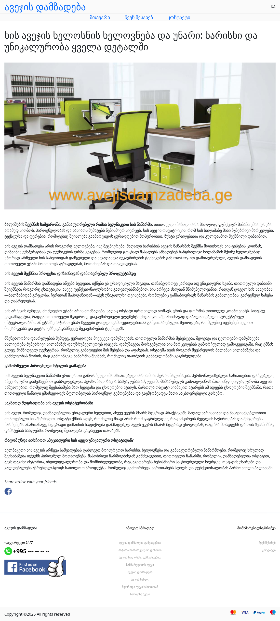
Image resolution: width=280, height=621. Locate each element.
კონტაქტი (179, 17)
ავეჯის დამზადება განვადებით (140, 543)
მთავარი (100, 17)
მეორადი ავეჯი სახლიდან (140, 587)
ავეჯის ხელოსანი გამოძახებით (140, 557)
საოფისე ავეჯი (140, 594)
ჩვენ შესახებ (139, 17)
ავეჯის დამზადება (140, 572)
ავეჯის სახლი (140, 579)
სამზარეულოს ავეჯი (140, 565)
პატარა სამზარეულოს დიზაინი (140, 550)
